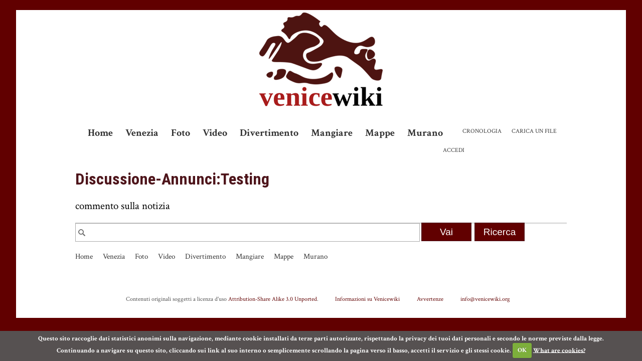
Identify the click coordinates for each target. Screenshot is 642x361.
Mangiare (332, 132)
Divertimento (269, 132)
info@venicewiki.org (485, 299)
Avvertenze (430, 299)
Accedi (453, 150)
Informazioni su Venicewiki (367, 299)
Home (100, 132)
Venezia (141, 132)
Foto (180, 132)
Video (215, 132)
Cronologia (482, 131)
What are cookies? (559, 350)
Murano (425, 132)
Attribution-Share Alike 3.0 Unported (272, 299)
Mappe (380, 132)
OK (522, 350)
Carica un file (534, 131)
